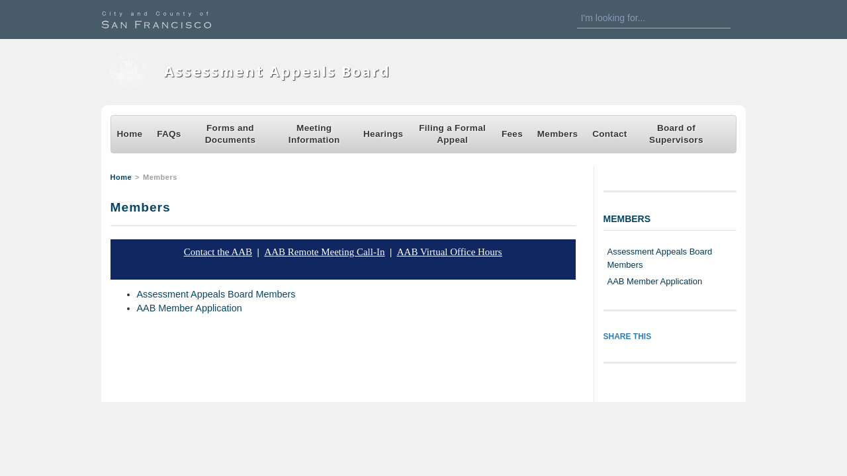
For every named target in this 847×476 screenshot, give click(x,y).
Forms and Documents (230, 134)
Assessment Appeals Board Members (216, 294)
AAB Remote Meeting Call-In (324, 252)
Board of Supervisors (676, 134)
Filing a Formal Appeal (452, 134)
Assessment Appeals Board (277, 71)
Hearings (383, 134)
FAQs (169, 134)
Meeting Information (314, 134)
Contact (609, 134)
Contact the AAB (218, 252)
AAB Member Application (189, 308)
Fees (512, 134)
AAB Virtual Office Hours (449, 252)
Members (557, 134)
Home (130, 134)
